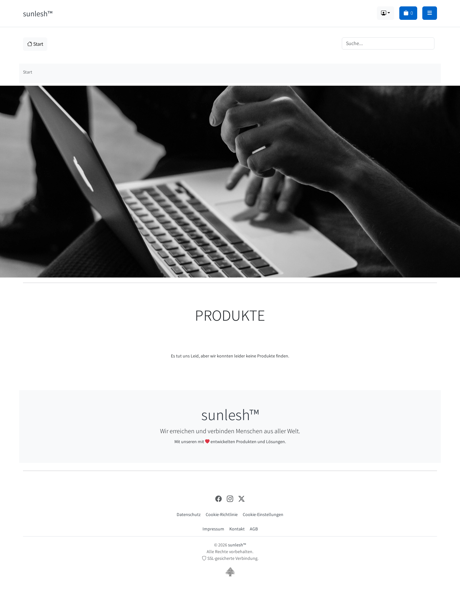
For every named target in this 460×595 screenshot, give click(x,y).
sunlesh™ (37, 13)
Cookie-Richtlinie (222, 514)
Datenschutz (189, 514)
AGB (254, 529)
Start (35, 44)
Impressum (213, 529)
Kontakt (237, 529)
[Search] (388, 43)
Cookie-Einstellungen (263, 514)
